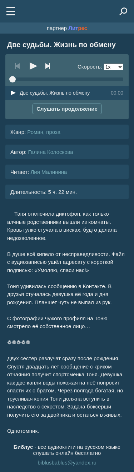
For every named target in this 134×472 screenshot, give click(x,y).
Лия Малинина (48, 172)
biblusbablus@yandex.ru (67, 463)
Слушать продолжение (67, 109)
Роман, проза (43, 132)
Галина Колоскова (50, 152)
